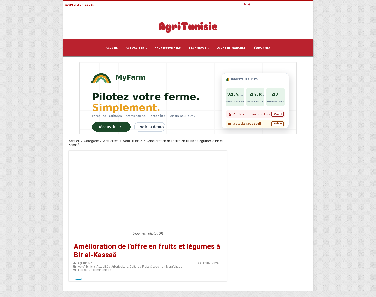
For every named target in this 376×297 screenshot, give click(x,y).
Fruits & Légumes (153, 266)
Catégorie (91, 141)
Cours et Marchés (231, 48)
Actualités (135, 48)
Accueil (112, 48)
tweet (77, 279)
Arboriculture (119, 266)
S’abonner (261, 48)
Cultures (135, 266)
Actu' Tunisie (132, 141)
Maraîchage (174, 266)
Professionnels (167, 48)
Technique (197, 48)
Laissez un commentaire (94, 270)
